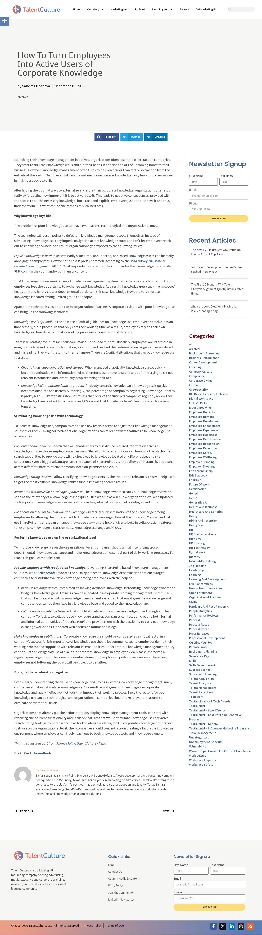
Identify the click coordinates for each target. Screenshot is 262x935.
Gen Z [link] (193, 499)
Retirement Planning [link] (203, 652)
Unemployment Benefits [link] (206, 743)
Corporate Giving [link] (200, 381)
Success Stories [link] (199, 670)
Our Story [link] (95, 9)
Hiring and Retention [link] (203, 521)
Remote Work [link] (198, 648)
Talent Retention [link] (201, 693)
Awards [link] (184, 9)
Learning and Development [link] (207, 580)
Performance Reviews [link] (203, 616)
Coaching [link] (195, 367)
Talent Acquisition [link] (201, 679)
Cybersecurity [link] (198, 390)
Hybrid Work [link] (197, 553)
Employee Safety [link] (200, 453)
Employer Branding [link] (202, 462)
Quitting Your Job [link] (201, 643)
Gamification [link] (197, 489)
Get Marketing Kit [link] (206, 9)
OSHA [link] (193, 602)
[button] (106, 137)
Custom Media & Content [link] (124, 879)
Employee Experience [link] (203, 431)
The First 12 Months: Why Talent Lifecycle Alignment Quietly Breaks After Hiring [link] (217, 289)
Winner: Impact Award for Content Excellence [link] (220, 752)
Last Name (226, 176)
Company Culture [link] (200, 372)
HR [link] (191, 530)
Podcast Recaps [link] (200, 629)
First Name (196, 176)
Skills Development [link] (202, 666)
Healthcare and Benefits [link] (206, 512)
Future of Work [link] (199, 485)
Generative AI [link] (198, 503)
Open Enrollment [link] (200, 593)
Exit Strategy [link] (198, 476)
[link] (4, 21)
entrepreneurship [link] (201, 471)
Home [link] (76, 9)
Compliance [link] (197, 377)
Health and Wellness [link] (203, 508)
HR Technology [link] (199, 548)
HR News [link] (195, 539)
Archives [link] (22, 97)
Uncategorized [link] (199, 738)
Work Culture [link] (197, 756)
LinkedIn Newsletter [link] (121, 900)
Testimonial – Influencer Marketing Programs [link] (219, 729)
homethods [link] (42, 753)
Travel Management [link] (202, 733)
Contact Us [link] (115, 872)
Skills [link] (192, 661)
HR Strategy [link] (197, 544)
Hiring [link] (193, 517)
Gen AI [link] (193, 494)
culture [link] (194, 386)
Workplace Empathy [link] (202, 761)
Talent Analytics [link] (200, 684)
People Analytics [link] (200, 611)
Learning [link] (195, 575)
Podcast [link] (140, 9)
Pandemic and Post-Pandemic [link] (209, 607)
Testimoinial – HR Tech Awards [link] (209, 702)
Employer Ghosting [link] (202, 467)
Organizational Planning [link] (205, 598)
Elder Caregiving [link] (200, 408)
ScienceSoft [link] (46, 573)
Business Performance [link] (204, 358)
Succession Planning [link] (203, 675)
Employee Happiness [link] (203, 435)
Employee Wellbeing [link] (203, 458)
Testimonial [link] (197, 706)
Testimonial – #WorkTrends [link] (207, 711)
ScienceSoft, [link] (65, 743)
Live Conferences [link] (201, 584)
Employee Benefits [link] (202, 413)
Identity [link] (194, 557)
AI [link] (190, 345)
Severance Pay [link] (199, 657)
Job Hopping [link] (197, 566)
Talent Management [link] (202, 688)
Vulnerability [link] (197, 747)
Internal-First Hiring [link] (202, 562)
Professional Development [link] (207, 638)
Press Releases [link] (199, 634)
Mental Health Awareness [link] (206, 589)
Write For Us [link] (116, 886)
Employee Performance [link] (205, 440)
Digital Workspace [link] (201, 399)
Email (192, 190)
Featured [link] (195, 480)
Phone (193, 204)
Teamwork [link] (196, 697)
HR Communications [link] (202, 535)
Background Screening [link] (204, 354)
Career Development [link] (203, 363)
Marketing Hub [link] (119, 9)
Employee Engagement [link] (204, 426)
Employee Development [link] (205, 422)
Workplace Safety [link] (201, 765)
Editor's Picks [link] (198, 404)
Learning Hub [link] (162, 9)
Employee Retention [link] (203, 449)
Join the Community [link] (121, 893)
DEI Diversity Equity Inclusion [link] (208, 395)
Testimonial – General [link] (204, 724)
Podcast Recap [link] (199, 625)
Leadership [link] (196, 571)
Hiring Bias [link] (196, 526)
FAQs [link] (111, 865)
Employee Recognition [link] (204, 444)
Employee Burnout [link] (201, 417)
